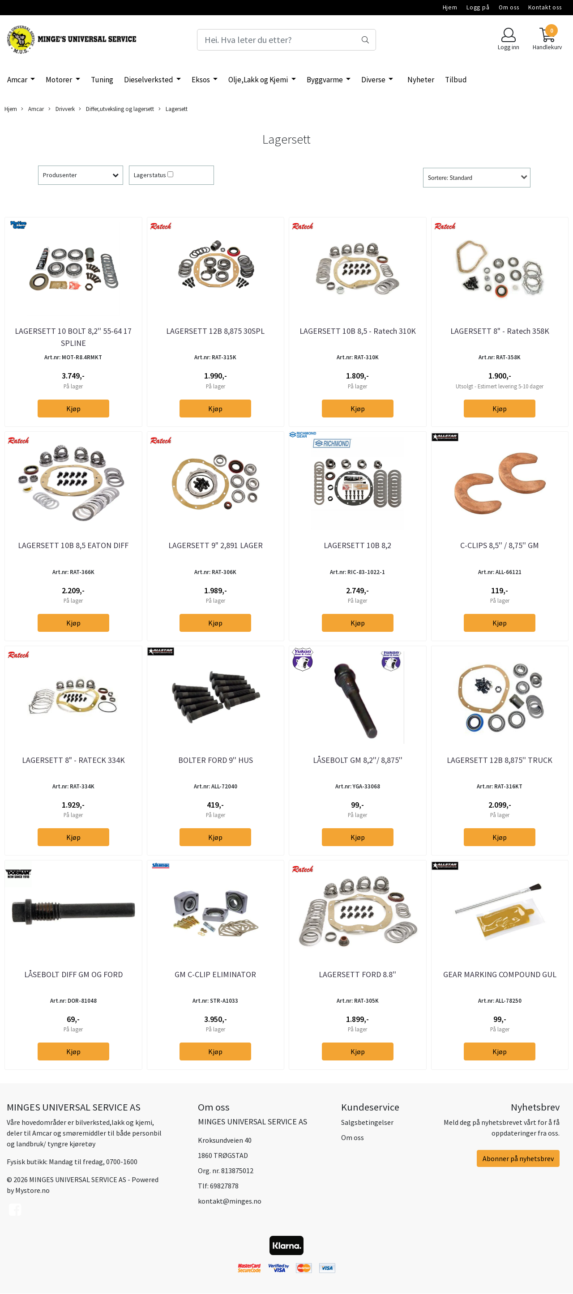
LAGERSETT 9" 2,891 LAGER (215, 545)
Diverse (374, 80)
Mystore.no (32, 1190)
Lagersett (173, 109)
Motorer (59, 80)
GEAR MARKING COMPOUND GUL (499, 974)
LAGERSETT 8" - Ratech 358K (499, 331)
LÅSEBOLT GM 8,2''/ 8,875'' (357, 760)
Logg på (478, 7)
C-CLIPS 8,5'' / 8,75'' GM (499, 545)
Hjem (450, 7)
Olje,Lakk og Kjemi (258, 80)
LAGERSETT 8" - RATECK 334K (73, 760)
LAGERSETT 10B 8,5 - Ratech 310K (357, 331)
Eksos (201, 80)
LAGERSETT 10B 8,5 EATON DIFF (73, 545)
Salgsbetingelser (367, 1122)
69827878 (224, 1185)
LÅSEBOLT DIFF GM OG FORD (73, 974)
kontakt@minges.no (229, 1200)
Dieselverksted (149, 80)
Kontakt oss (545, 7)
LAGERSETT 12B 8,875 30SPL (215, 331)
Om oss (509, 7)
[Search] (286, 40)
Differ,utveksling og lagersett (116, 109)
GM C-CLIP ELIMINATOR (215, 974)
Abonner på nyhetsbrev (518, 1158)
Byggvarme (325, 80)
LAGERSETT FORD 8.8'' (357, 974)
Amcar (18, 80)
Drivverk (61, 109)
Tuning (102, 80)
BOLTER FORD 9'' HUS (215, 760)
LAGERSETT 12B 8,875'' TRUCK (499, 760)
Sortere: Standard (450, 177)
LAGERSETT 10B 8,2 (357, 545)
